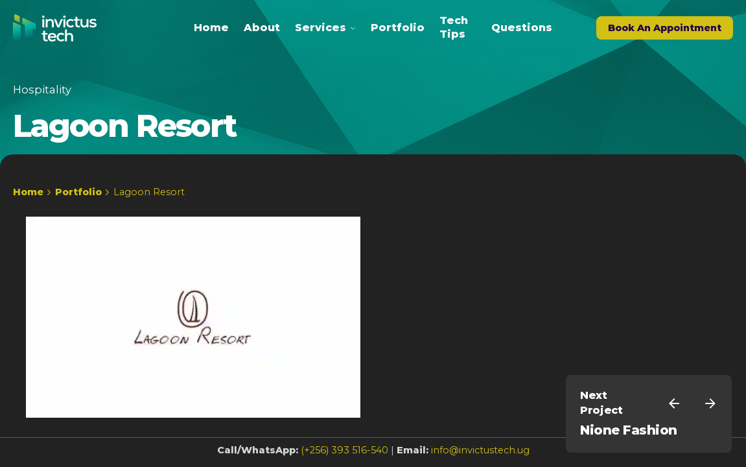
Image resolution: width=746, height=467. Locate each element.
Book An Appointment (664, 28)
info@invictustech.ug (480, 450)
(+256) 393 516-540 (344, 450)
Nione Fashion (628, 430)
